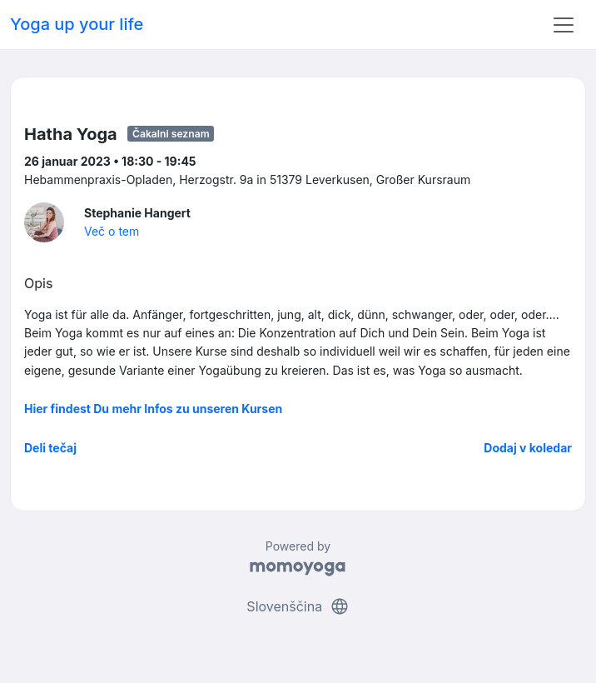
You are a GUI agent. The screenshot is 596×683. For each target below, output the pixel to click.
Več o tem (111, 231)
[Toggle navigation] (563, 25)
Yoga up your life (76, 24)
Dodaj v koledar (528, 448)
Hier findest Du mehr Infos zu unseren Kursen (153, 408)
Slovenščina (297, 606)
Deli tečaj (50, 448)
